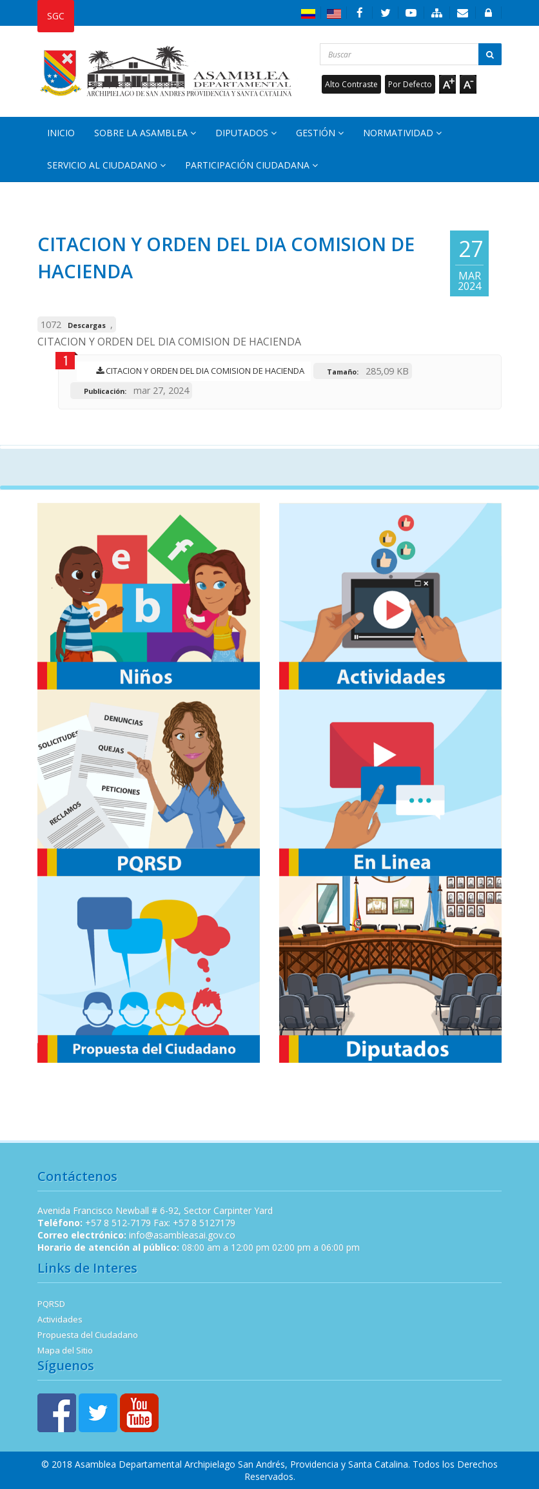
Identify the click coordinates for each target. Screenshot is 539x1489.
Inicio (61, 133)
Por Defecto (410, 84)
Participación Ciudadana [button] (251, 165)
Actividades (60, 1319)
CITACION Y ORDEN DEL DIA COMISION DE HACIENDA (197, 370)
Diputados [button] (246, 133)
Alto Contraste (351, 84)
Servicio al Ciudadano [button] (106, 165)
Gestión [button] (320, 133)
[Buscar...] (411, 54)
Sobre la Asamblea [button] (145, 133)
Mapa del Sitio (65, 1350)
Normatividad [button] (402, 133)
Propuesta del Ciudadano (87, 1334)
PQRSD (51, 1303)
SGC (55, 16)
